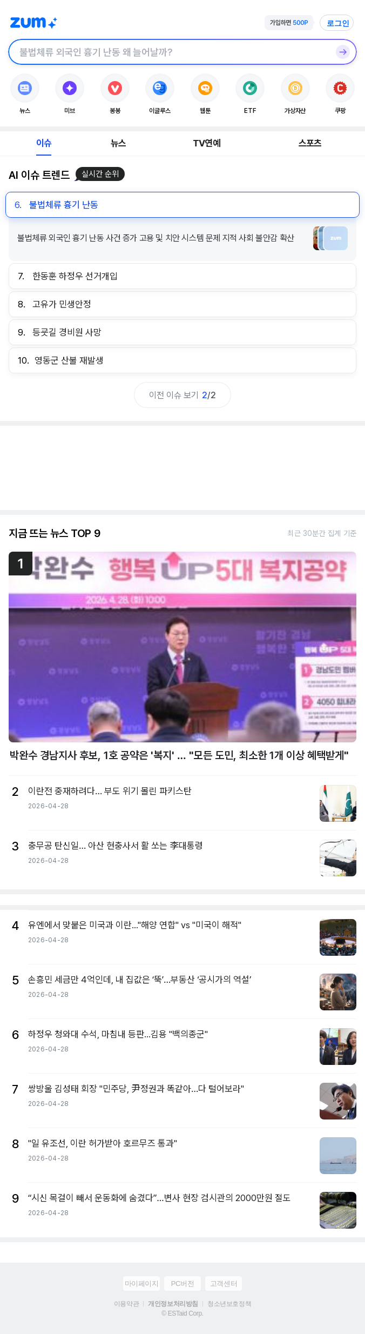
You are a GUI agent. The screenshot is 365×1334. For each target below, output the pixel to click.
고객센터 (223, 1283)
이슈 (43, 143)
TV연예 (206, 143)
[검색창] (168, 51)
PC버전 (182, 1283)
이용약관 (126, 1304)
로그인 (338, 23)
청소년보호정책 (229, 1304)
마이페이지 (142, 1283)
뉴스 (118, 143)
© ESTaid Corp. (182, 1313)
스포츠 (310, 143)
